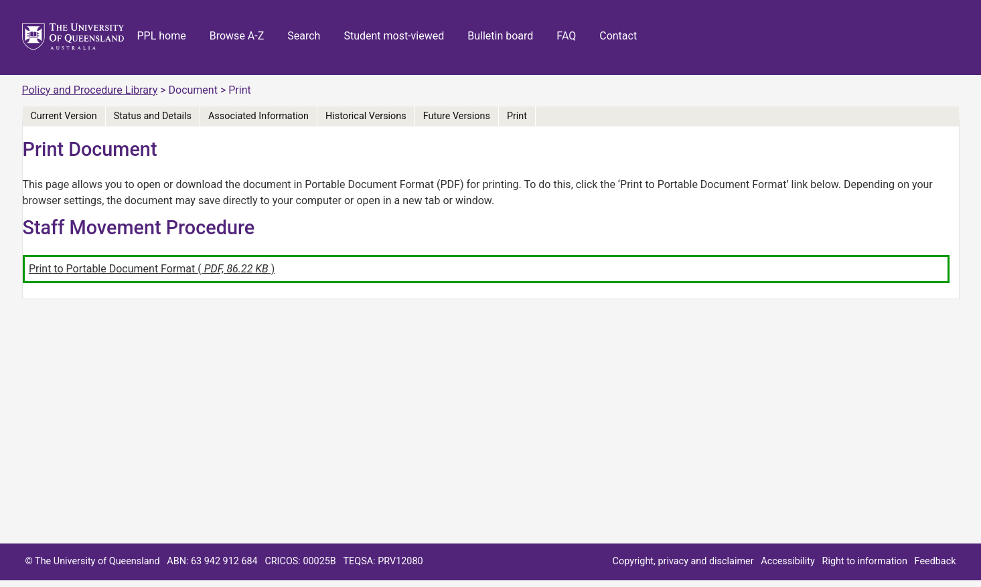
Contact (618, 35)
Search (303, 35)
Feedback (935, 561)
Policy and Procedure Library (90, 90)
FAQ (566, 35)
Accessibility (788, 561)
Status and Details (153, 116)
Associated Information (258, 116)
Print (517, 116)
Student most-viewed (394, 35)
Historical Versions (365, 116)
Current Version (64, 116)
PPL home (161, 35)
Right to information (864, 561)
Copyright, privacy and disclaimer (683, 561)
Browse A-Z (237, 35)
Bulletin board (500, 35)
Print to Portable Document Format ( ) (152, 268)
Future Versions (456, 116)
